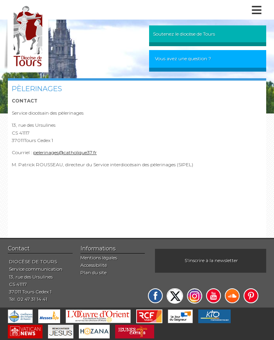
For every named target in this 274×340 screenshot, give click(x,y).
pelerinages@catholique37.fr (65, 152)
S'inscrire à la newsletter (211, 260)
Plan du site (93, 272)
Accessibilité (93, 265)
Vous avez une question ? (183, 58)
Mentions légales (98, 258)
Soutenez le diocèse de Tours (184, 34)
